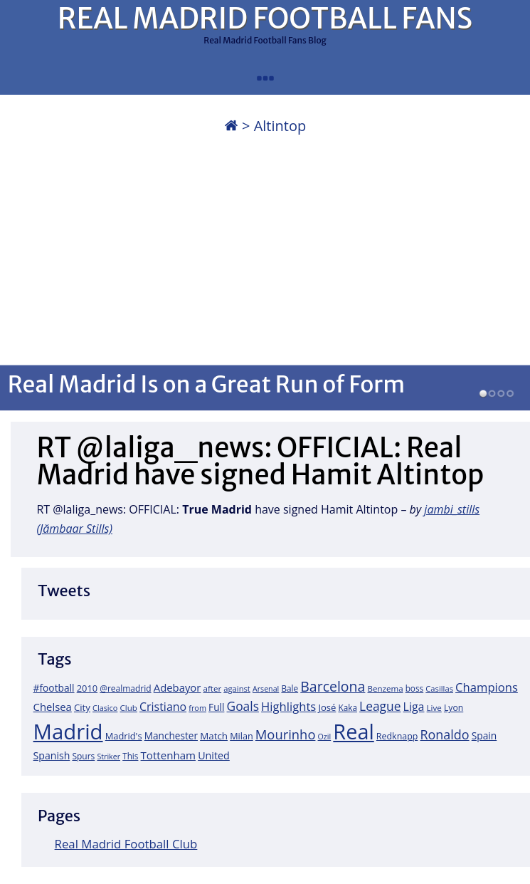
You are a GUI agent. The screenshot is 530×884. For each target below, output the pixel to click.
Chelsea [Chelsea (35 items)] (52, 707)
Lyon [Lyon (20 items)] (453, 708)
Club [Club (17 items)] (128, 707)
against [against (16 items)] (236, 688)
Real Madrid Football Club (126, 844)
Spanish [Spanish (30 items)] (51, 755)
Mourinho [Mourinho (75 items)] (285, 734)
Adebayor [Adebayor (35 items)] (177, 687)
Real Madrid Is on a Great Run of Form (207, 384)
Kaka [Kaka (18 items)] (347, 707)
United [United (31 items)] (214, 755)
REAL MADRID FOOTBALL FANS (265, 18)
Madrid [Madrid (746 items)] (68, 731)
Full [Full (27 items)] (216, 707)
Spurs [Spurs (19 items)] (83, 756)
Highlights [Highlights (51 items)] (288, 706)
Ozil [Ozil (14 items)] (325, 737)
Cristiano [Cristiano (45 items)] (162, 706)
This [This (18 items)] (130, 755)
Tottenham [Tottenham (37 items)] (168, 755)
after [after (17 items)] (212, 688)
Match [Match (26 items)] (214, 735)
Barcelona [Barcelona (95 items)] (332, 686)
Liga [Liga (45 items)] (414, 706)
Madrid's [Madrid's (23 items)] (123, 735)
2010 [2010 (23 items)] (87, 688)
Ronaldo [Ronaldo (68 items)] (444, 734)
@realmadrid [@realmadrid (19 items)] (125, 688)
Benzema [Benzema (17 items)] (385, 688)
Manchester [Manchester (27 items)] (171, 735)
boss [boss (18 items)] (415, 688)
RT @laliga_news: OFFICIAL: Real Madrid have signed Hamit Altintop (260, 461)
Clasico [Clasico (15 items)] (104, 707)
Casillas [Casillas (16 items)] (439, 688)
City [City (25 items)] (82, 707)
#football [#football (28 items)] (54, 688)
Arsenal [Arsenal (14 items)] (266, 689)
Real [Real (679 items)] (353, 731)
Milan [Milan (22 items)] (241, 735)
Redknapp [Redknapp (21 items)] (397, 736)
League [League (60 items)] (380, 705)
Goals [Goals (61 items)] (243, 705)
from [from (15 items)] (197, 707)
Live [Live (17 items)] (434, 707)
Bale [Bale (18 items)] (289, 688)
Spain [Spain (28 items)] (484, 735)
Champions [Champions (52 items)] (486, 687)
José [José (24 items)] (327, 707)
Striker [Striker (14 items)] (108, 756)
